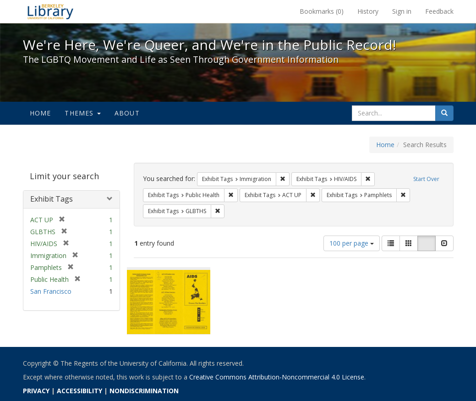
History (367, 11)
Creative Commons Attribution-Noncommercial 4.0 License (276, 377)
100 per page (351, 243)
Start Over (426, 179)
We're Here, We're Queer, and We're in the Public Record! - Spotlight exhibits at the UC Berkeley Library (50, 11)
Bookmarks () (322, 11)
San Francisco (50, 291)
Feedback (439, 11)
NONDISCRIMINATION (144, 390)
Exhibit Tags (51, 199)
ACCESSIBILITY (79, 390)
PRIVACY (36, 390)
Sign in (401, 11)
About (127, 113)
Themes (82, 113)
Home (40, 113)
